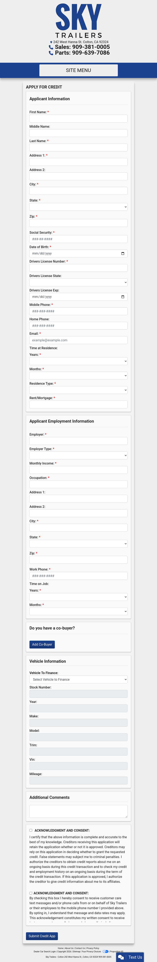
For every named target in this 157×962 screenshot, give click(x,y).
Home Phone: (39, 319)
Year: (33, 702)
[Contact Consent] (30, 893)
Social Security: (40, 233)
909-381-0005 (105, 957)
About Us (69, 948)
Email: (34, 334)
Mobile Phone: (40, 305)
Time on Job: (39, 584)
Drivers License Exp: (44, 290)
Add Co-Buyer (42, 644)
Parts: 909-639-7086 (82, 52)
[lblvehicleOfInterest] (78, 679)
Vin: (32, 760)
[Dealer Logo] (78, 20)
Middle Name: (39, 127)
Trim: (33, 745)
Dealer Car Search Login (45, 951)
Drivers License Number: (47, 261)
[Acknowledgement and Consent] (30, 830)
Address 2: (37, 170)
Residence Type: (41, 384)
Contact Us (80, 948)
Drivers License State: (45, 276)
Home (60, 948)
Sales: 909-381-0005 (82, 47)
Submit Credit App (42, 936)
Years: (34, 355)
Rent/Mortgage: (41, 398)
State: (33, 200)
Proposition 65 (116, 951)
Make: (34, 716)
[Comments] (78, 811)
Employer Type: (40, 449)
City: (32, 184)
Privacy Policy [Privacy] (93, 948)
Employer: (36, 434)
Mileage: (35, 774)
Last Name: (37, 141)
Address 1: (37, 155)
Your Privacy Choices (95, 951)
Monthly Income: (41, 463)
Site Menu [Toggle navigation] (78, 70)
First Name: (38, 112)
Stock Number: (40, 687)
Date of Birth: (39, 247)
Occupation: (38, 478)
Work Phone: (38, 569)
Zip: (32, 216)
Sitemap (76, 951)
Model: (34, 731)
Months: (35, 369)
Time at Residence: (43, 348)
